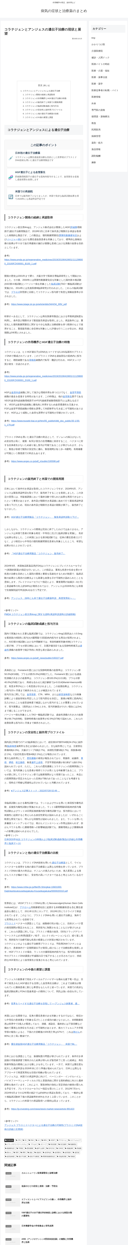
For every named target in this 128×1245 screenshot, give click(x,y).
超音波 (76, 1155)
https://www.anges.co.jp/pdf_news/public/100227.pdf (37, 660)
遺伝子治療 (21, 1159)
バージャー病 (13, 241)
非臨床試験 (61, 1159)
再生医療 (52, 1146)
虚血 (30, 1155)
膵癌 (11, 764)
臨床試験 (55, 286)
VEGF (52, 1142)
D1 (24, 1142)
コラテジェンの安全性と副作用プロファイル (44, 111)
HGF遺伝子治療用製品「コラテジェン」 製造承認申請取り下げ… (45, 519)
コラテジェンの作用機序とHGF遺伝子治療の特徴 (46, 99)
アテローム (25, 909)
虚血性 (37, 1155)
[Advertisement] (43, 59)
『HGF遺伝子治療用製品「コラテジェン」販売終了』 (38, 556)
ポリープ (42, 1146)
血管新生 (67, 398)
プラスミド (10, 925)
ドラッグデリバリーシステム (15, 1146)
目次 (40, 85)
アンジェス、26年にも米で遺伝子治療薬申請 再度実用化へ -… (43, 600)
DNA (31, 1142)
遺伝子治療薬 (58, 865)
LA (37, 1142)
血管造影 (31, 696)
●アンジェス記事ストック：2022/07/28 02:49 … (35, 793)
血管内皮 (15, 394)
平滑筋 (20, 1150)
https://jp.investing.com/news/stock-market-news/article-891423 (42, 1111)
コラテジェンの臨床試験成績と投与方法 (42, 107)
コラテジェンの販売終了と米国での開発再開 (44, 103)
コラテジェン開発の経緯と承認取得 (40, 95)
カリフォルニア (74, 1142)
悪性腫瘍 (31, 760)
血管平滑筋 (75, 394)
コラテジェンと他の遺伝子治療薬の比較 (42, 115)
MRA (44, 1142)
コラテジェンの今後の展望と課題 (39, 119)
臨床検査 (11, 748)
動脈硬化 (72, 1146)
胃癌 (16, 1155)
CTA (18, 1142)
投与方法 (50, 1150)
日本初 (59, 1150)
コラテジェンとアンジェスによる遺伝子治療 (41, 91)
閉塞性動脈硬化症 (68, 237)
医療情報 (9, 1142)
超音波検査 (64, 696)
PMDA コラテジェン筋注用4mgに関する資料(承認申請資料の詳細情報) (40, 616)
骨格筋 (32, 362)
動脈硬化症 (9, 1150)
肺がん (76, 1034)
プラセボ (15, 294)
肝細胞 (73, 229)
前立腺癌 (20, 764)
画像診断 (69, 1150)
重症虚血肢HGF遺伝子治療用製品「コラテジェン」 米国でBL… (44, 1046)
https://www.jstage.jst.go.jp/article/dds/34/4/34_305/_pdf (39, 306)
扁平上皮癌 (37, 764)
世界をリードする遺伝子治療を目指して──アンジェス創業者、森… (45, 1005)
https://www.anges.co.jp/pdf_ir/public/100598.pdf (35, 463)
